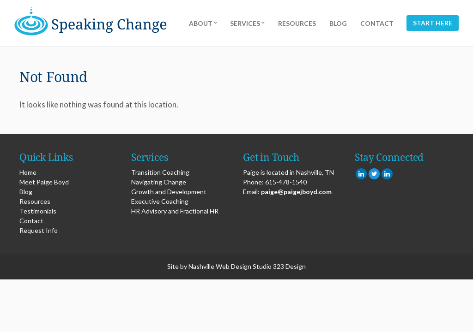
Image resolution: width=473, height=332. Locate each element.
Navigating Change (158, 182)
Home (27, 172)
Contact (377, 23)
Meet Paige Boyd (44, 182)
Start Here (432, 23)
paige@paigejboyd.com (296, 192)
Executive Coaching (159, 201)
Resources (297, 23)
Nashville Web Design (219, 266)
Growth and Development (168, 192)
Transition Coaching (160, 172)
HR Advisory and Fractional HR (174, 211)
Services (245, 23)
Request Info (38, 230)
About (200, 23)
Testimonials (37, 211)
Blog (338, 23)
